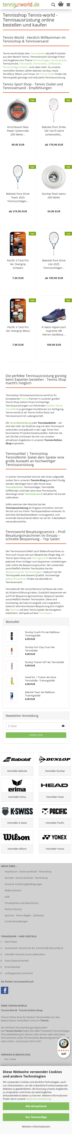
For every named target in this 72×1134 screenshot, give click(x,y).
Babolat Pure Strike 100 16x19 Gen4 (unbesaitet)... (54, 130)
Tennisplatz (45, 613)
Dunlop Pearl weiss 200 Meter (54, 195)
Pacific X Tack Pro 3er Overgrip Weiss (18, 329)
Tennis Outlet (47, 74)
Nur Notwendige (36, 1117)
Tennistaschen (58, 60)
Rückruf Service (13, 909)
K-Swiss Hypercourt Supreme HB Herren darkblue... (54, 330)
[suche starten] (53, 4)
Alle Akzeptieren (36, 1106)
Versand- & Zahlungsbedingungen (23, 884)
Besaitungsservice (49, 1037)
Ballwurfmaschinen (16, 578)
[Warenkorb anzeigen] (61, 4)
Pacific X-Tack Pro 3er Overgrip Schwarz (18, 264)
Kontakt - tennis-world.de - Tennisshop (26, 877)
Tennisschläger (41, 60)
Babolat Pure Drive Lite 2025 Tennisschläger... (54, 264)
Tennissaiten (40, 63)
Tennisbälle (25, 63)
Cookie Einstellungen (16, 921)
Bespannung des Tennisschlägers (24, 572)
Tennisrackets (31, 1037)
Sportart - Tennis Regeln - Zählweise (24, 915)
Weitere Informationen (36, 1126)
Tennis (24, 398)
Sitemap (14, 609)
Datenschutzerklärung (38, 1098)
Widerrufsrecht (13, 890)
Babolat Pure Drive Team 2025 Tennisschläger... (18, 197)
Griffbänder (54, 63)
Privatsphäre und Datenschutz (22, 903)
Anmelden (36, 735)
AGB (7, 896)
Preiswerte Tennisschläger (55, 1030)
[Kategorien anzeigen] (68, 4)
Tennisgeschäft (40, 558)
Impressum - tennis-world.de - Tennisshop (28, 871)
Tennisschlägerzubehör (16, 67)
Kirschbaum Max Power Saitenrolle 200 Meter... (18, 130)
